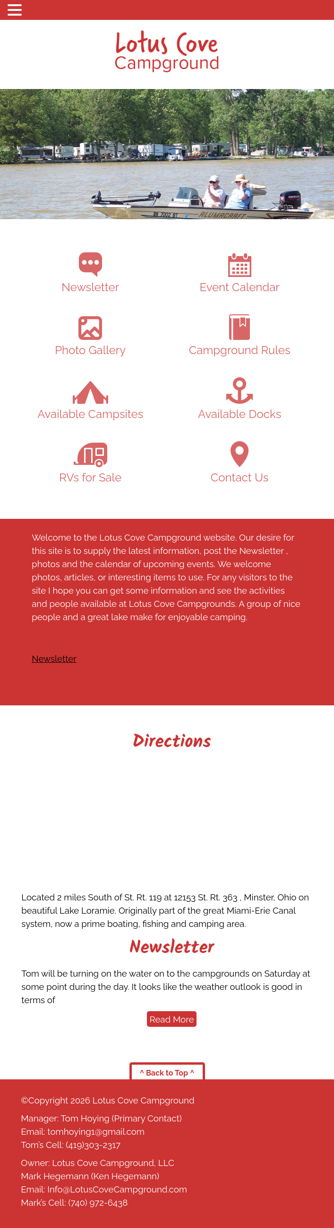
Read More (172, 1019)
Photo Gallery (90, 336)
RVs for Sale (90, 463)
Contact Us (239, 462)
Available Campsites (90, 401)
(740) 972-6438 (98, 1202)
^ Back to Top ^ (167, 1072)
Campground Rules (240, 335)
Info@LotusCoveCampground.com (117, 1189)
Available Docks (239, 399)
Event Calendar (240, 273)
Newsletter (90, 273)
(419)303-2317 (93, 1144)
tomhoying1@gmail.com (96, 1131)
